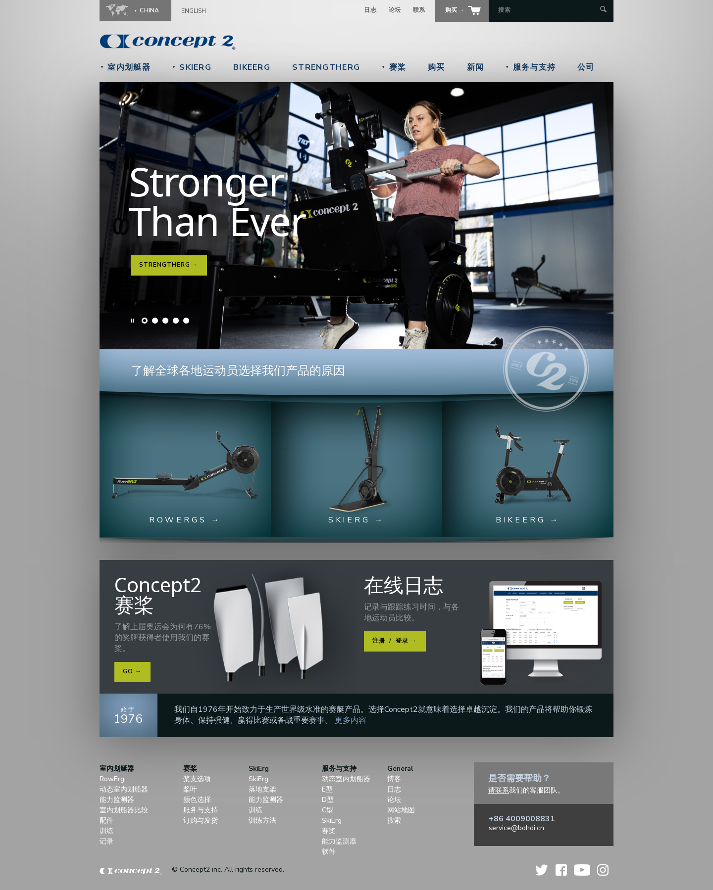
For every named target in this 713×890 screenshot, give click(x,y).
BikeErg (251, 67)
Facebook (561, 870)
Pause (133, 321)
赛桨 (393, 67)
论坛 (395, 10)
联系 (419, 10)
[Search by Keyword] (548, 9)
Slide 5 (186, 321)
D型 (328, 799)
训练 (106, 831)
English (193, 11)
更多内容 (350, 720)
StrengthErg (326, 67)
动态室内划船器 (124, 789)
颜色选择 (197, 799)
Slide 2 (155, 321)
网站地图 (401, 810)
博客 (394, 779)
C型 (327, 810)
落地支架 (262, 789)
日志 (370, 10)
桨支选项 (197, 779)
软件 (329, 851)
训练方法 (262, 820)
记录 (106, 841)
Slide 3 (165, 321)
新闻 (475, 67)
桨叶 (190, 789)
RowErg (112, 779)
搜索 (394, 820)
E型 (327, 789)
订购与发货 (200, 820)
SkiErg (191, 67)
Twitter (542, 870)
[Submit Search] (603, 10)
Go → (132, 671)
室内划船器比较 (124, 810)
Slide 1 (145, 321)
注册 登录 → (394, 641)
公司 (586, 67)
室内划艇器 (125, 67)
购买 (436, 67)
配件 (106, 820)
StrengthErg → (168, 265)
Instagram (603, 870)
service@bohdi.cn (516, 828)
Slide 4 (176, 321)
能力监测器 (117, 799)
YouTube (582, 870)
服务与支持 (530, 67)
